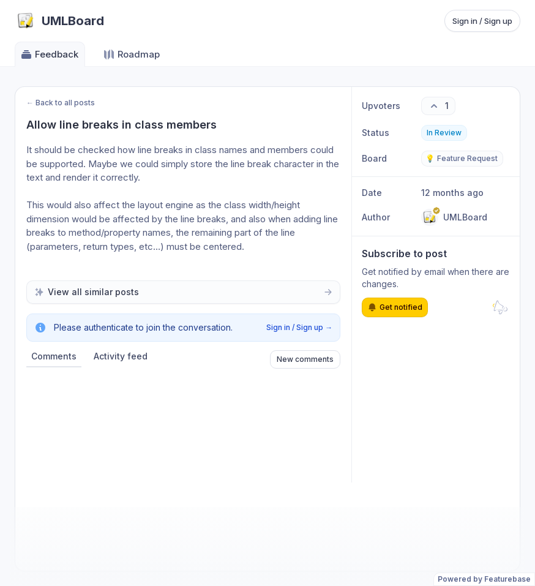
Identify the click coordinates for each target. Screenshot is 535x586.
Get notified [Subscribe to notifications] (394, 307)
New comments (305, 359)
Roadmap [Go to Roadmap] (131, 54)
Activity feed (121, 356)
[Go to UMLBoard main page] (59, 21)
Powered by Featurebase (484, 579)
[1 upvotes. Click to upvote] (438, 106)
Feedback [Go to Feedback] (49, 54)
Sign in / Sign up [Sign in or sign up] (482, 21)
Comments (54, 356)
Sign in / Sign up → (299, 327)
